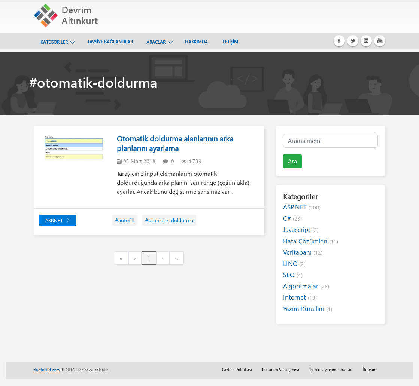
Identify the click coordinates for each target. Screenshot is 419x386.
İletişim (369, 369)
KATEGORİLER (54, 42)
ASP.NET (57, 220)
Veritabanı (302, 252)
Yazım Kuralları (307, 309)
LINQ (294, 263)
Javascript (300, 229)
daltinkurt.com (47, 370)
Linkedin (366, 40)
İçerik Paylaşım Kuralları (331, 369)
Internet (300, 297)
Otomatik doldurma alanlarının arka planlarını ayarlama (175, 143)
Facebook (339, 40)
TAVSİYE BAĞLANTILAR (110, 42)
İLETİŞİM (229, 42)
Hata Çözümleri (310, 241)
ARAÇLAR (156, 42)
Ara (292, 161)
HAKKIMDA (196, 42)
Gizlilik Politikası (237, 369)
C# (292, 218)
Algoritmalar (306, 286)
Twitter (352, 40)
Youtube (379, 40)
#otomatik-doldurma (169, 220)
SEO (293, 275)
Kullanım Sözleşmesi (280, 369)
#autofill (124, 220)
